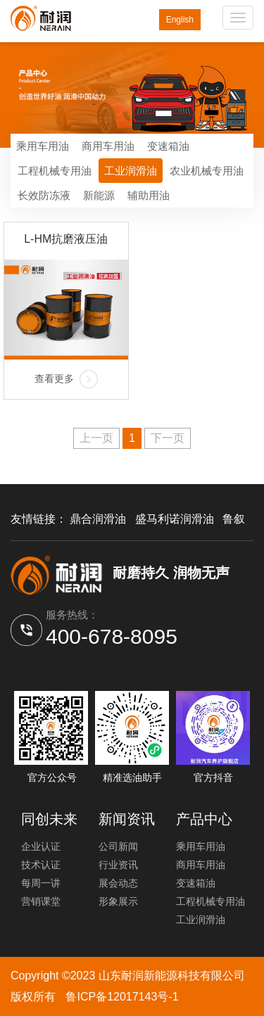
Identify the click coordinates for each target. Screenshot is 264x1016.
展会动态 (118, 883)
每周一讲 (41, 883)
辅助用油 (148, 195)
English (180, 20)
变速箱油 (168, 146)
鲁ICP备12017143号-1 (121, 997)
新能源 (99, 195)
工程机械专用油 (55, 171)
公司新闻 (118, 846)
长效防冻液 (44, 195)
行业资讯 (118, 864)
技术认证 (41, 864)
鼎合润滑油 (98, 519)
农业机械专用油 (207, 171)
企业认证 (41, 846)
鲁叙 (233, 519)
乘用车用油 (42, 146)
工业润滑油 (130, 171)
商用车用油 (108, 146)
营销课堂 (41, 901)
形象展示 (118, 901)
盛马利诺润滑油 (174, 519)
